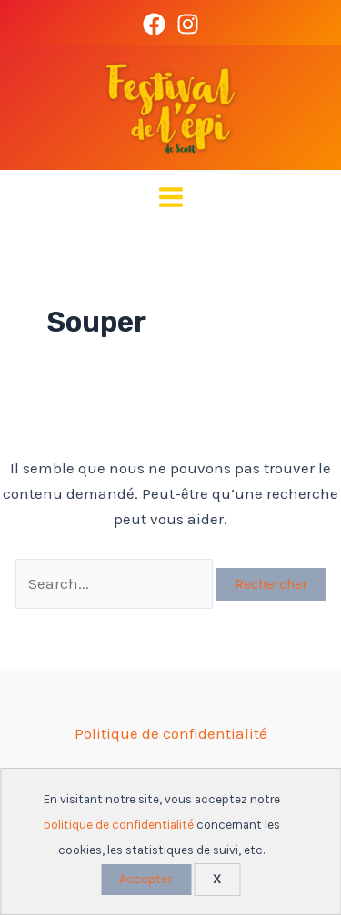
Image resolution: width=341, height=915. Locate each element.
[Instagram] (187, 24)
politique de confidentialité (119, 824)
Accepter (146, 879)
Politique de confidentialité (171, 733)
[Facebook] (154, 24)
